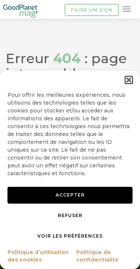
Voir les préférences (70, 236)
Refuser (70, 215)
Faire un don (91, 10)
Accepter (70, 195)
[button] (129, 80)
